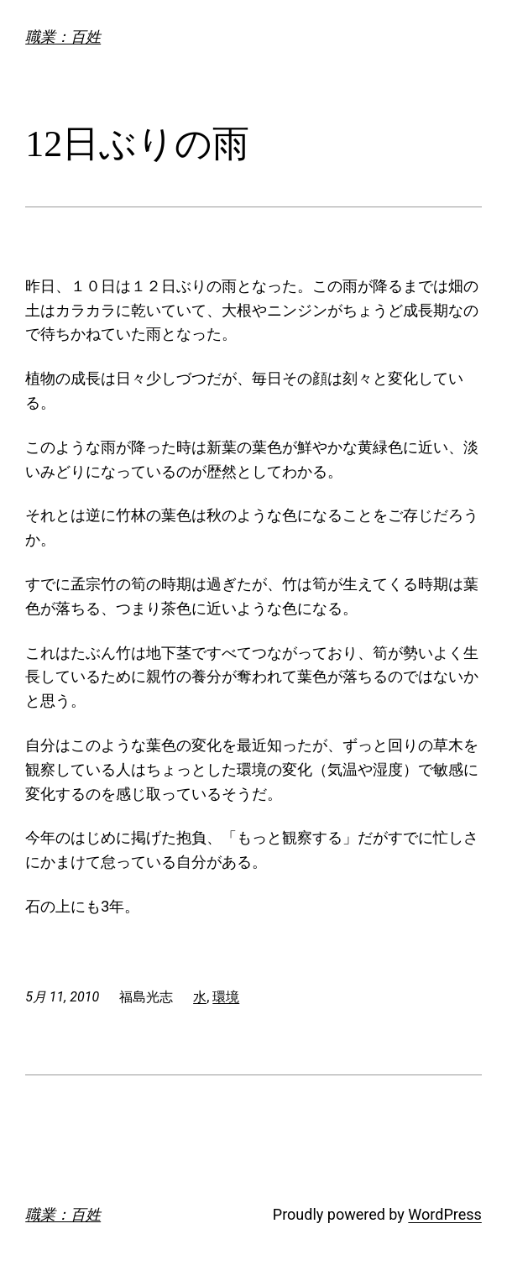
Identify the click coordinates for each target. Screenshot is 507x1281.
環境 (225, 997)
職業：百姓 (63, 36)
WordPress (444, 1214)
